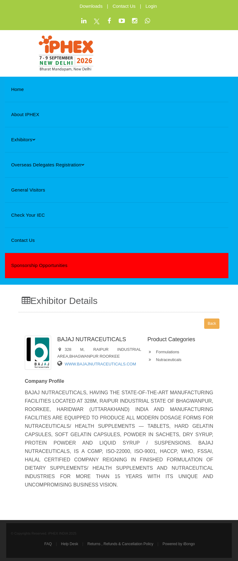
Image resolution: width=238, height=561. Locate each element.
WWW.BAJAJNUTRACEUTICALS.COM (100, 364)
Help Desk (69, 544)
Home (17, 89)
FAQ (48, 544)
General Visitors (28, 189)
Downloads (91, 6)
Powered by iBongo (179, 544)
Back (212, 323)
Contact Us (123, 6)
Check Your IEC (28, 215)
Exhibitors (23, 139)
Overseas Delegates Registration (48, 164)
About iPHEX (25, 114)
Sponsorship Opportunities (39, 265)
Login (151, 6)
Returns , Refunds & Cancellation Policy (120, 544)
